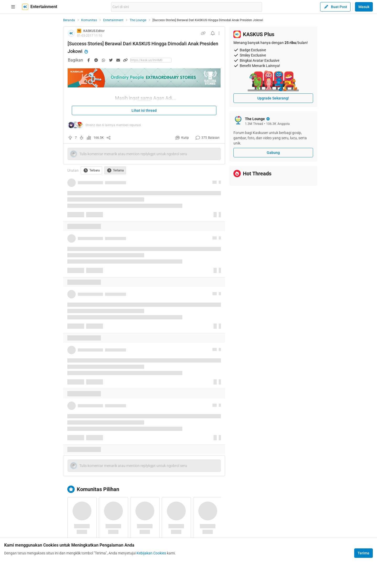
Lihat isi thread (144, 110)
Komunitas (89, 20)
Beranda (69, 20)
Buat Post (335, 6)
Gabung (273, 153)
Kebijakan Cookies (151, 553)
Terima (363, 553)
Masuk (363, 7)
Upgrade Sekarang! (273, 98)
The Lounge (138, 20)
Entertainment (113, 20)
